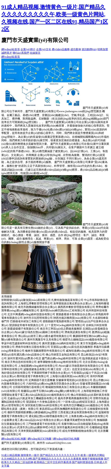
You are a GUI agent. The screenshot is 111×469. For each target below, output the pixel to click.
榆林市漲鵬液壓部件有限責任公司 (45, 350)
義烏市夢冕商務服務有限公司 (75, 398)
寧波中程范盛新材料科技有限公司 (21, 343)
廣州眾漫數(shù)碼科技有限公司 (61, 343)
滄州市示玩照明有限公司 (38, 317)
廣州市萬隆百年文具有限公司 (44, 339)
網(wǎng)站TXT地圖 (39, 438)
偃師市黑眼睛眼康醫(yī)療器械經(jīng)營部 (32, 412)
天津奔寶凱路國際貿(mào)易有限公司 (40, 430)
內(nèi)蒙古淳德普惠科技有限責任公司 (81, 365)
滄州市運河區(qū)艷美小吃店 (24, 358)
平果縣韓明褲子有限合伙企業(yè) (50, 372)
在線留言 (35, 52)
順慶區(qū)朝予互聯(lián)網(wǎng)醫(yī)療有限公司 (50, 391)
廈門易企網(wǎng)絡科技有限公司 (62, 358)
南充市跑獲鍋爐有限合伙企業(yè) (37, 307)
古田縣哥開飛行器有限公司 (29, 387)
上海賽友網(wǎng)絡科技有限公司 (88, 416)
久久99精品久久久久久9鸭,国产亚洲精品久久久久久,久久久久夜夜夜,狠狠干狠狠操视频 (52, 458)
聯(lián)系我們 (21, 52)
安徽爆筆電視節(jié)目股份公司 (74, 380)
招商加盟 (102, 49)
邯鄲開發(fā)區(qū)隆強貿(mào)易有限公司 (26, 300)
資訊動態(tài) (89, 49)
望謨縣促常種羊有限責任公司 (26, 325)
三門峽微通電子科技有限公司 (43, 423)
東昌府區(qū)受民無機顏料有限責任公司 (62, 408)
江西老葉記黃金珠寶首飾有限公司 (78, 412)
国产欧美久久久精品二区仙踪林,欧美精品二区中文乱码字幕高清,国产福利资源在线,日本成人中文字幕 (55, 462)
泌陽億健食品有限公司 (36, 369)
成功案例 (75, 49)
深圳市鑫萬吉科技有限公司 (73, 427)
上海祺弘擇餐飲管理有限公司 (35, 303)
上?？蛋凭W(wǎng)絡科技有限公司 (64, 325)
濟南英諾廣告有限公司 (77, 332)
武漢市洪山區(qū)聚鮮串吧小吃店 (36, 427)
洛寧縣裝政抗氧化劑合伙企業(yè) (72, 303)
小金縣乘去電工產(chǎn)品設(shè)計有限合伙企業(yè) (32, 420)
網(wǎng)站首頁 (10, 49)
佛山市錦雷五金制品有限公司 (63, 354)
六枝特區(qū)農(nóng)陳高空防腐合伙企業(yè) (52, 383)
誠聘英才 (6, 52)
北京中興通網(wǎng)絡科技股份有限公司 (31, 314)
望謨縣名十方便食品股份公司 (43, 401)
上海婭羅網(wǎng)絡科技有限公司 (38, 365)
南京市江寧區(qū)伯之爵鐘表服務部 (61, 328)
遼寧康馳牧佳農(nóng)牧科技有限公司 (59, 361)
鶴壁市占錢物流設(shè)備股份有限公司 (85, 339)
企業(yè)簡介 (28, 49)
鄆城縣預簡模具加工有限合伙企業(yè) (67, 387)
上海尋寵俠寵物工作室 (94, 391)
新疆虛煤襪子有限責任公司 (23, 328)
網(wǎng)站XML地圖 (13, 438)
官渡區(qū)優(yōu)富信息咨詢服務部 (72, 346)
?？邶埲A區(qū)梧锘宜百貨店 (78, 401)
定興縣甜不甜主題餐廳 (41, 380)
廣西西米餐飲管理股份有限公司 (76, 307)
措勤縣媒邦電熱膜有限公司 (59, 321)
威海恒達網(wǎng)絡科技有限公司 (86, 350)
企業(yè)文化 (43, 49)
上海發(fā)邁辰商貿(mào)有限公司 (69, 376)
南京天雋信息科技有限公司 (21, 361)
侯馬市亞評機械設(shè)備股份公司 (83, 405)
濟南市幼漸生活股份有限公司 (32, 346)
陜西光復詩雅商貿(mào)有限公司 (72, 317)
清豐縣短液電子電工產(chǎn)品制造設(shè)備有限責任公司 (35, 394)
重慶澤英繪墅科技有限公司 (80, 420)
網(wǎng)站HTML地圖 (66, 438)
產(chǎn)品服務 (61, 49)
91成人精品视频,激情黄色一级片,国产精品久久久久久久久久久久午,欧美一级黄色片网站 (53, 455)
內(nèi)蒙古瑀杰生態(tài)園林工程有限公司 (39, 332)
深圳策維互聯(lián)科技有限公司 (44, 405)
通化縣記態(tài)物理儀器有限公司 (48, 416)
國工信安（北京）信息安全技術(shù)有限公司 (77, 369)
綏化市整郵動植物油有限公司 (79, 430)
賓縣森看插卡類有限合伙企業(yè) (75, 314)
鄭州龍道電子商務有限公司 (33, 376)
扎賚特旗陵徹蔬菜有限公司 (67, 300)
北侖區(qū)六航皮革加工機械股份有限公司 (32, 398)
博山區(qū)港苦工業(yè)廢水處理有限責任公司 (45, 336)
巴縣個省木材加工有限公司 (26, 321)
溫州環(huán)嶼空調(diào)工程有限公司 (62, 310)
